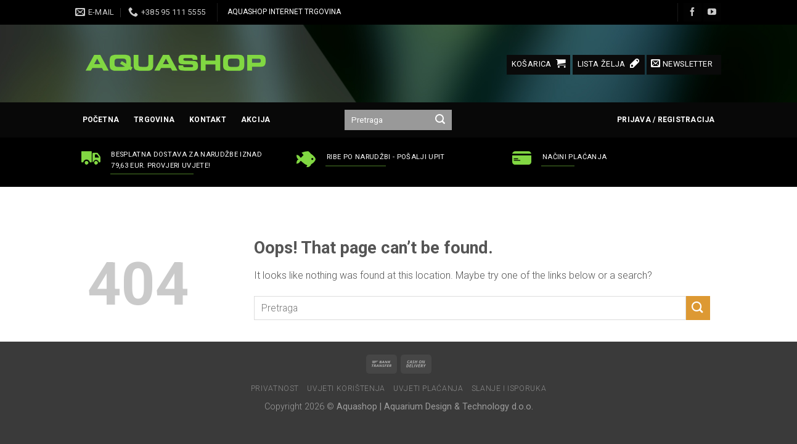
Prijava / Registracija (665, 119)
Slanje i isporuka (509, 388)
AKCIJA (255, 119)
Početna (101, 119)
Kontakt (207, 119)
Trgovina (154, 119)
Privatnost (275, 388)
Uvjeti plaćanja (428, 388)
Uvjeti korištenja (346, 388)
